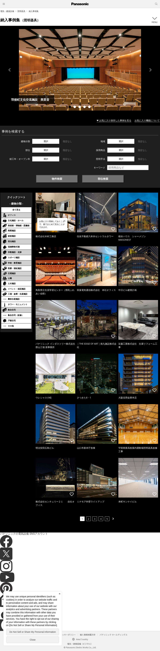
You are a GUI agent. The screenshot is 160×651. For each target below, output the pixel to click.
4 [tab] (85, 107)
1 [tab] (70, 107)
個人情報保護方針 (88, 634)
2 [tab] (75, 107)
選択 (46, 141)
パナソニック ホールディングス (113, 634)
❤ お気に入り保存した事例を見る (114, 120)
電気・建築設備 (7, 11)
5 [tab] (89, 107)
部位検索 (103, 179)
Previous (9, 70)
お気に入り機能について (147, 120)
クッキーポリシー (68, 634)
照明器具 (21, 11)
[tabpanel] (80, 70)
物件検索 (57, 179)
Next (150, 70)
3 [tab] (80, 107)
